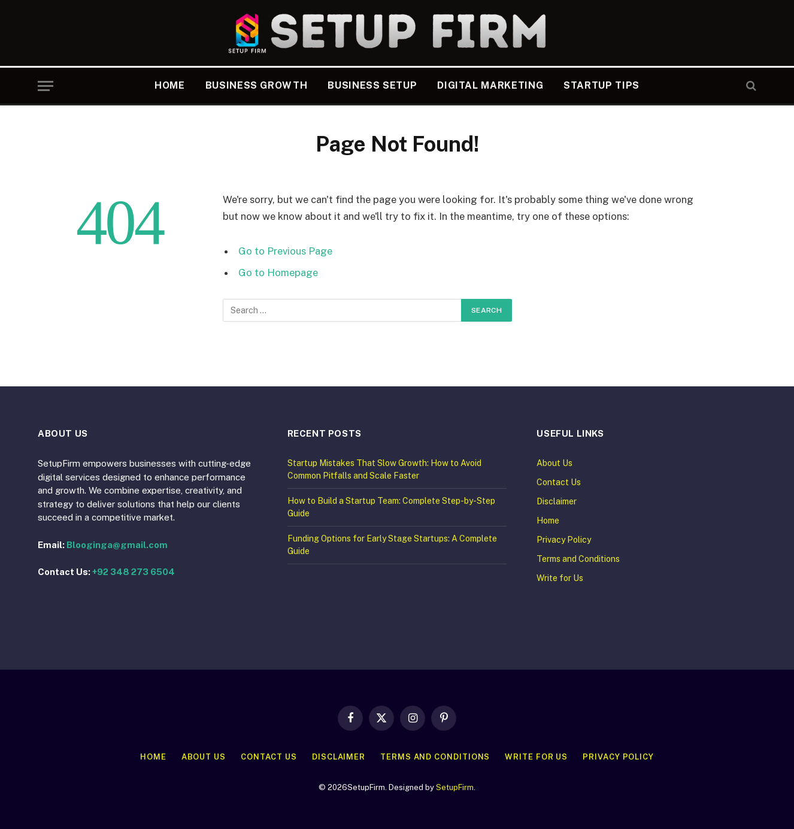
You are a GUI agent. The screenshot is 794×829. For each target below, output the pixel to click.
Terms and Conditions (578, 559)
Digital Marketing (490, 85)
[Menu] (45, 85)
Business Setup (372, 85)
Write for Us (560, 578)
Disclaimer (557, 501)
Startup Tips (601, 85)
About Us (554, 463)
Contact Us (559, 482)
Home (169, 85)
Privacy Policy (564, 539)
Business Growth (256, 85)
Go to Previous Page (285, 251)
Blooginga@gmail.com (117, 545)
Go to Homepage (278, 273)
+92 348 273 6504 (133, 572)
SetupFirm (455, 787)
